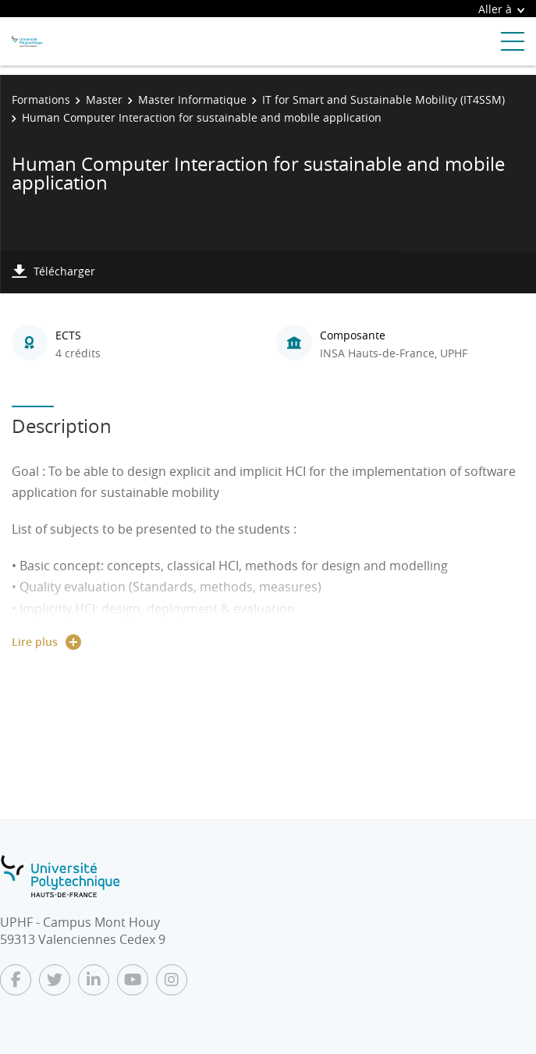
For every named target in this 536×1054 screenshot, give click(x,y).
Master (104, 99)
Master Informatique (192, 99)
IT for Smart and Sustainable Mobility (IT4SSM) (383, 99)
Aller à (501, 9)
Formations (41, 99)
